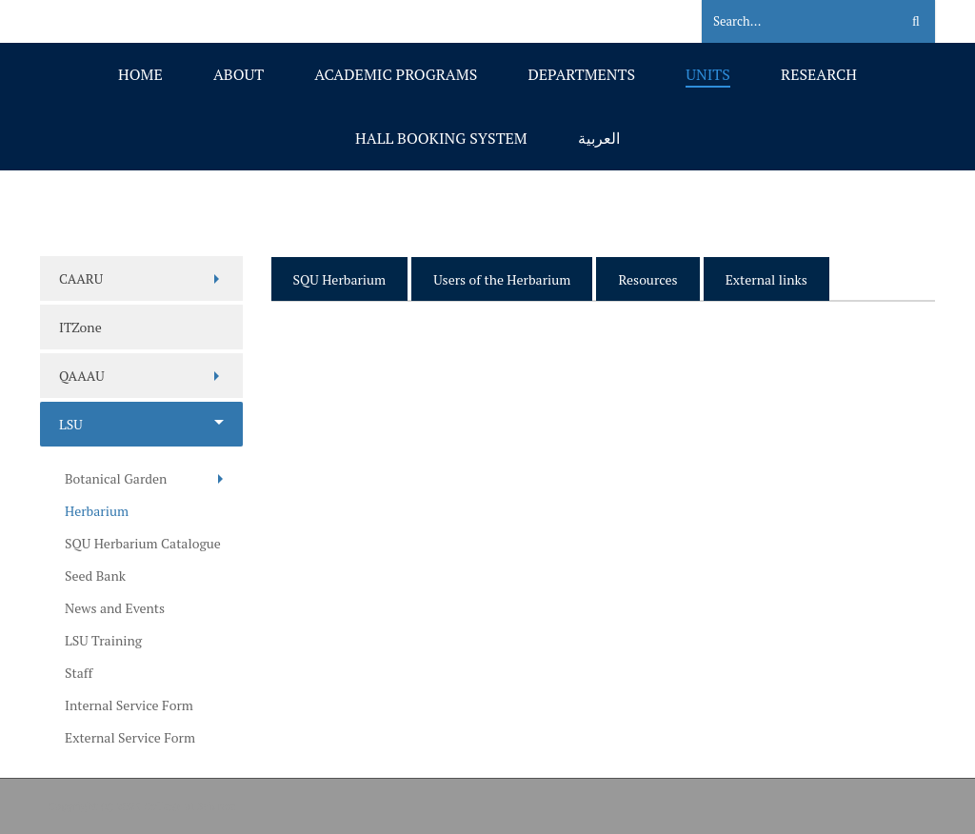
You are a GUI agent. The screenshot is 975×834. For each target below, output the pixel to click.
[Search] (788, 21)
